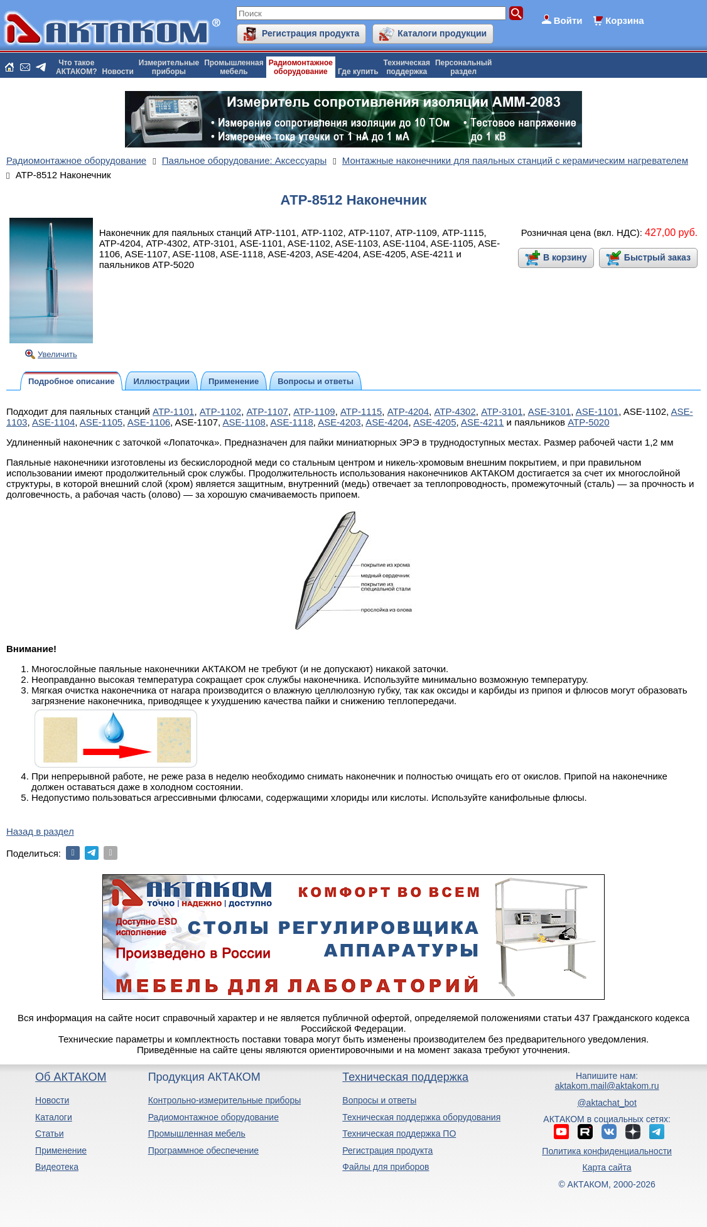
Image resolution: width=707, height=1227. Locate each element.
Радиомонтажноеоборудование (301, 67)
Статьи (49, 1133)
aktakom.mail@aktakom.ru (607, 1086)
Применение (61, 1150)
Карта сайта (607, 1167)
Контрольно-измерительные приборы (224, 1100)
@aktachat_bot (606, 1103)
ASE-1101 (597, 411)
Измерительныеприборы (169, 67)
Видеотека (56, 1167)
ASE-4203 (339, 422)
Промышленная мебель (197, 1133)
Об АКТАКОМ (70, 1077)
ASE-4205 (434, 422)
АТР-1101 (173, 411)
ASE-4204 (386, 422)
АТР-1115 (361, 411)
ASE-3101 (549, 411)
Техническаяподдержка (407, 67)
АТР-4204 (408, 411)
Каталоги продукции (442, 33)
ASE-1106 (148, 422)
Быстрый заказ (657, 257)
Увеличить (57, 354)
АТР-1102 (220, 411)
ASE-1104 (53, 422)
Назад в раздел (40, 831)
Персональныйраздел (463, 67)
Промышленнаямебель (234, 67)
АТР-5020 (588, 422)
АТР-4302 (454, 411)
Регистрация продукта (310, 33)
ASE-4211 (482, 422)
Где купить (358, 71)
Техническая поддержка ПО (399, 1133)
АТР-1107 (267, 411)
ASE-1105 (101, 422)
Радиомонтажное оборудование (213, 1117)
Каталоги (53, 1117)
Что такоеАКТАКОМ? (76, 67)
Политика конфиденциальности (607, 1151)
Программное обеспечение (203, 1150)
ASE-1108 (244, 422)
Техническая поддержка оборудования (421, 1117)
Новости (118, 71)
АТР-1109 (314, 411)
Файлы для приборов (385, 1167)
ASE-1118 (291, 422)
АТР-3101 (501, 411)
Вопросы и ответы (379, 1100)
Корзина (624, 20)
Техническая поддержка (405, 1077)
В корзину (565, 257)
